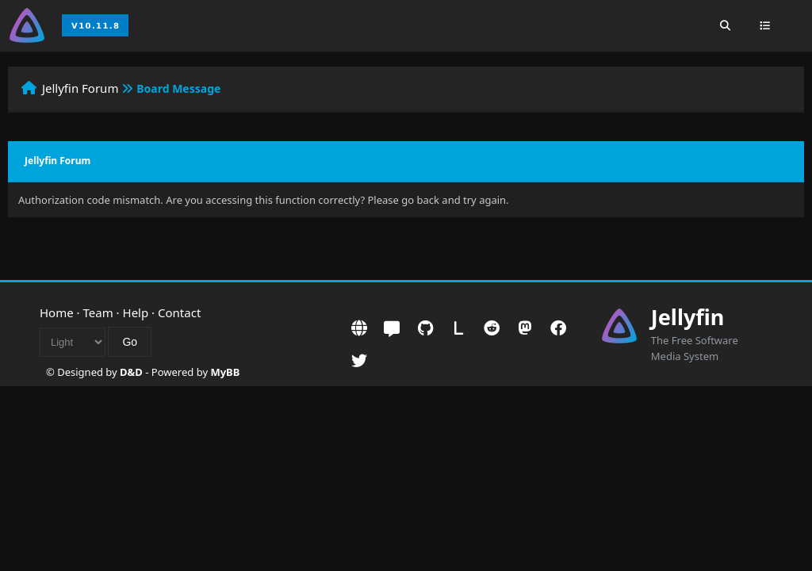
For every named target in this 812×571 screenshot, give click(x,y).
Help (136, 312)
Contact (179, 312)
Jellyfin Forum (80, 88)
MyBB (224, 372)
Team (98, 312)
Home (57, 312)
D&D (131, 372)
